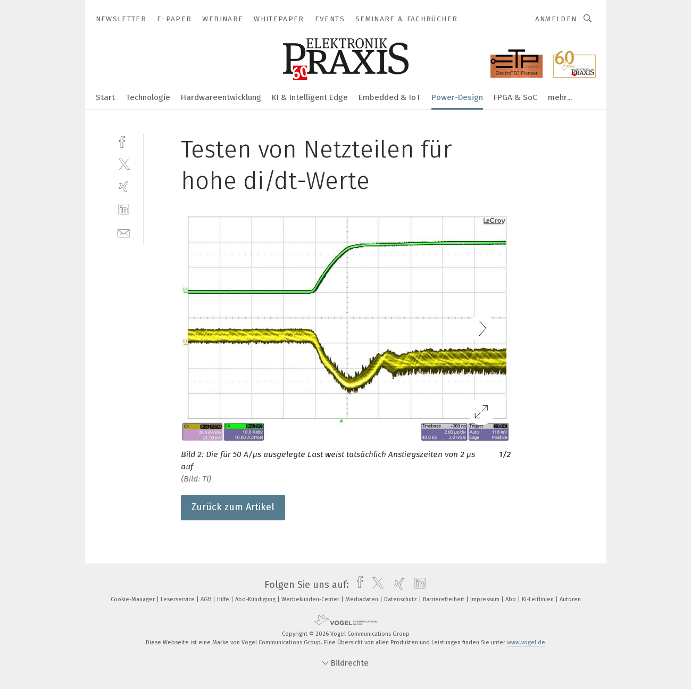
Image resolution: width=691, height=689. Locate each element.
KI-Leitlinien (538, 599)
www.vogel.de (526, 642)
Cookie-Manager (133, 599)
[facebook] (123, 140)
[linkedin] (123, 209)
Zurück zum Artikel (233, 507)
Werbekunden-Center (311, 599)
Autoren (570, 599)
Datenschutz (401, 599)
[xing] (123, 186)
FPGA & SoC (515, 97)
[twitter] (123, 163)
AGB (207, 599)
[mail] (123, 232)
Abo (511, 599)
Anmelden (556, 18)
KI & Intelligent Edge (310, 97)
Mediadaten (362, 599)
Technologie (148, 97)
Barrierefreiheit (444, 599)
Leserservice (178, 599)
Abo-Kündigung (256, 599)
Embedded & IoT (390, 97)
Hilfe (224, 599)
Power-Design (457, 97)
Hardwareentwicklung (221, 97)
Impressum (485, 599)
